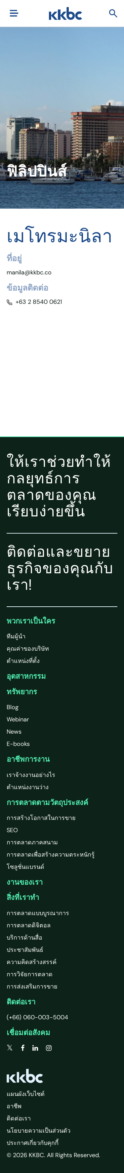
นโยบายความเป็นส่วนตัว (38, 1131)
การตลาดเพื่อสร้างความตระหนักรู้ (51, 855)
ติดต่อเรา (21, 1002)
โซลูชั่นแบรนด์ (25, 867)
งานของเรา (25, 882)
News (14, 732)
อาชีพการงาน (28, 759)
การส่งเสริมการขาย (32, 987)
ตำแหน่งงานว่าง (28, 787)
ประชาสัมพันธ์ (25, 950)
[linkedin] (35, 1048)
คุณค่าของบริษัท (28, 649)
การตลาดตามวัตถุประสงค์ (47, 802)
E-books (18, 744)
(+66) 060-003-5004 (37, 1017)
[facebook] (22, 1048)
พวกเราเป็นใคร (31, 621)
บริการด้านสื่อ (24, 938)
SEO (12, 830)
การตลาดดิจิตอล (29, 925)
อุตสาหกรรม (26, 676)
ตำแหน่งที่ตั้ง (23, 661)
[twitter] (10, 1048)
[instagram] (49, 1048)
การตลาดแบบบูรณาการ (38, 913)
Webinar (18, 719)
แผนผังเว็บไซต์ (26, 1094)
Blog (13, 707)
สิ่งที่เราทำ (23, 897)
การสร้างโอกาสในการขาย (41, 818)
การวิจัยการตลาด (30, 974)
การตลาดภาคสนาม (32, 842)
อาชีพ (14, 1106)
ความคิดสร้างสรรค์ (32, 962)
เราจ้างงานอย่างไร (31, 775)
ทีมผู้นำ (16, 636)
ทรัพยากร (22, 692)
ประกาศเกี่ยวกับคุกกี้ (33, 1143)
